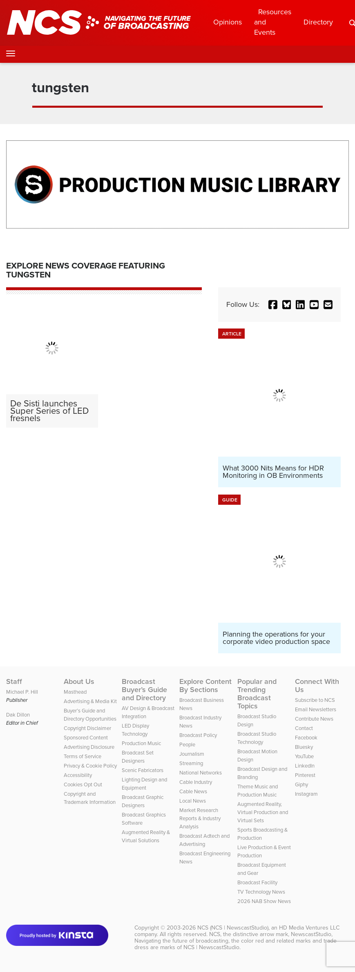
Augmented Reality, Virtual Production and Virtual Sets (262, 812)
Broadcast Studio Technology (256, 738)
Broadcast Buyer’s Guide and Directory (144, 689)
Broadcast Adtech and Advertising (204, 840)
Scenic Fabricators (142, 770)
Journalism (191, 754)
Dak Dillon (18, 715)
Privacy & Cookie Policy (90, 766)
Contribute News (314, 719)
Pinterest (305, 775)
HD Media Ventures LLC (309, 927)
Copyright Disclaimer (87, 728)
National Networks (200, 773)
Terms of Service (82, 756)
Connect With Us (317, 685)
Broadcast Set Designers (138, 757)
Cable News (193, 791)
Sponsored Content (86, 737)
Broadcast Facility (257, 882)
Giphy (301, 784)
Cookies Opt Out (83, 784)
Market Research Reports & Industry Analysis (200, 818)
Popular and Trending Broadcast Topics (257, 693)
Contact (304, 728)
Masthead (75, 692)
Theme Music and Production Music (257, 791)
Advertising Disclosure (89, 747)
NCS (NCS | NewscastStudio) (232, 927)
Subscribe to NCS (315, 700)
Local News (192, 801)
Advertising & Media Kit (90, 701)
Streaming (191, 763)
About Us (79, 681)
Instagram (306, 794)
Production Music (141, 743)
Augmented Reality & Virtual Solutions (146, 836)
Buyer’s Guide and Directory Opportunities (90, 715)
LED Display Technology (135, 730)
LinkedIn (305, 766)
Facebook (306, 737)
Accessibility (78, 775)
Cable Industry (195, 782)
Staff (14, 681)
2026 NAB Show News (264, 901)
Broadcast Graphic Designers (142, 801)
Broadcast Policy (198, 735)
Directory (318, 22)
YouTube (304, 756)
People (187, 744)
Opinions (227, 22)
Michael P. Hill (22, 692)
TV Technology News (261, 892)
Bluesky (304, 747)
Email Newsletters (315, 709)
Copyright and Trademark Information (90, 798)
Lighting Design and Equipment (144, 784)
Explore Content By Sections (205, 685)
